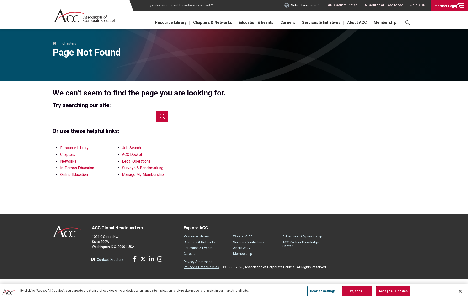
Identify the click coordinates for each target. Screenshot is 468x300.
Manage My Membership (143, 174)
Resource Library (165, 22)
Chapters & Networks (207, 22)
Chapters (69, 43)
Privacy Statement (198, 262)
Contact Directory (110, 260)
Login (444, 5)
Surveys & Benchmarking (142, 168)
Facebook (134, 259)
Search (162, 116)
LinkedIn (151, 259)
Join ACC (417, 5)
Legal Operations (136, 161)
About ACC (356, 22)
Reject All (357, 291)
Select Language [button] (304, 5)
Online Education (74, 174)
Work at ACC (242, 236)
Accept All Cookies (393, 291)
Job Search (131, 148)
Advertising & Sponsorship (302, 236)
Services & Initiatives (319, 22)
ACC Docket (132, 154)
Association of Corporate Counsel (85, 16)
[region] (234, 291)
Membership (384, 22)
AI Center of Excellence (384, 5)
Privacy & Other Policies (201, 267)
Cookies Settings (322, 291)
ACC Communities (343, 5)
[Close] (460, 291)
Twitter (143, 259)
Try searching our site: (82, 105)
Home (54, 43)
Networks (68, 161)
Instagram (160, 259)
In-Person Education (77, 168)
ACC (67, 231)
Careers (284, 22)
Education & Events (252, 22)
